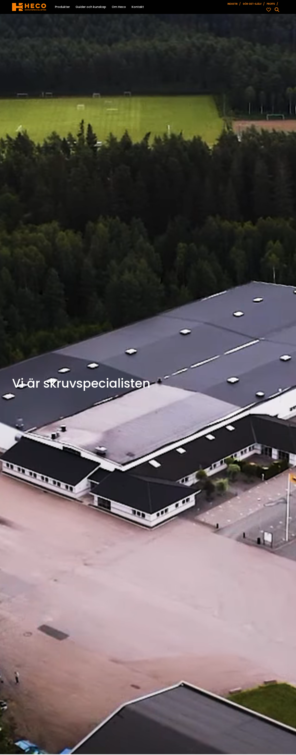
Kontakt (138, 7)
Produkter (62, 7)
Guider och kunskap (91, 7)
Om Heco (119, 7)
